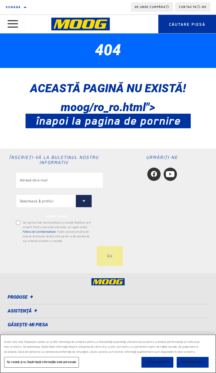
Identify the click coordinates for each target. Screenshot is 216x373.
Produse (21, 297)
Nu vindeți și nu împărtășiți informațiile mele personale (41, 362)
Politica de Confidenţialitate (39, 232)
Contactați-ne (193, 7)
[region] (108, 353)
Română (13, 7)
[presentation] (55, 256)
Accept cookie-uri (157, 362)
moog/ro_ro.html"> (108, 113)
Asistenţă (23, 310)
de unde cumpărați (152, 7)
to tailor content (56, 216)
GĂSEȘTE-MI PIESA (28, 324)
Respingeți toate (192, 362)
